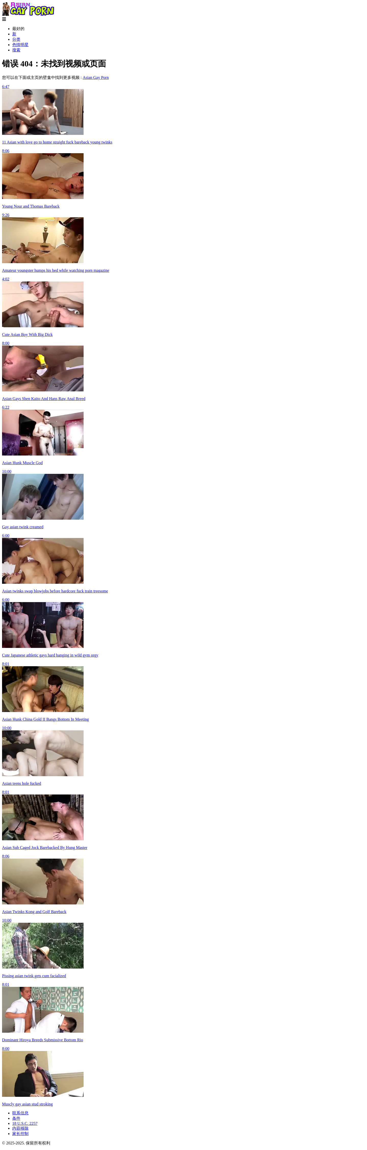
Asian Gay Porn (96, 77)
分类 (16, 39)
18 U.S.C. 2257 (24, 1123)
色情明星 (20, 44)
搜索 (16, 50)
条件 (16, 1118)
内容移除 (20, 1128)
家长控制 (20, 1133)
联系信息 (20, 1113)
